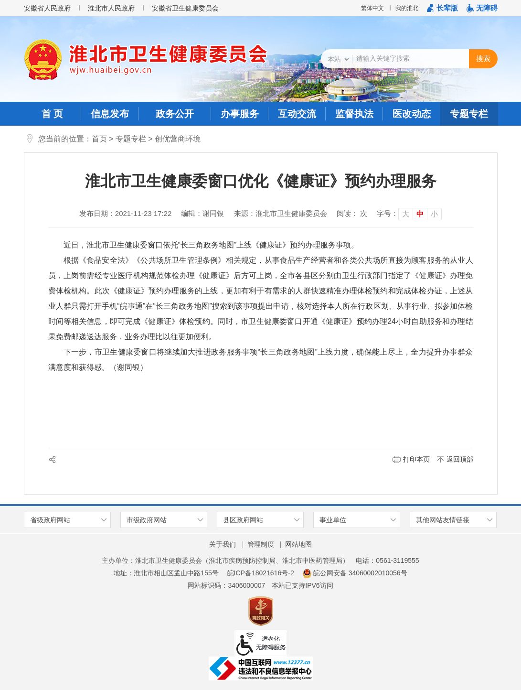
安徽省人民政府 (47, 8)
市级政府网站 (147, 520)
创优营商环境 (178, 139)
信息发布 (110, 113)
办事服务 (240, 113)
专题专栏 (469, 113)
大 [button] (405, 214)
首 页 (53, 113)
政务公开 (175, 113)
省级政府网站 (50, 520)
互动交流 (297, 113)
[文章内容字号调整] (409, 213)
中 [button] (420, 214)
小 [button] (434, 214)
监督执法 (354, 113)
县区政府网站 (243, 520)
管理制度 (260, 544)
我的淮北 (406, 8)
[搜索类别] (338, 59)
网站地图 (298, 544)
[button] (442, 8)
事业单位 (332, 520)
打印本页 (416, 459)
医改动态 (412, 113)
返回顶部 (460, 459)
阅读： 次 (352, 213)
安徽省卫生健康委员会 (185, 8)
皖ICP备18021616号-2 (260, 573)
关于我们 (222, 544)
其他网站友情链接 (442, 520)
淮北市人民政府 (111, 8)
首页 (99, 139)
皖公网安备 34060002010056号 (355, 573)
